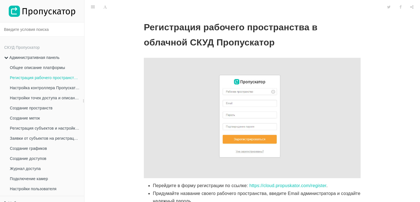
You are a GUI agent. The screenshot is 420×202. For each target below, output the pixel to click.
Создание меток (25, 118)
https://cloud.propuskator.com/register (288, 171)
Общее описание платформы (37, 67)
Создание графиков (28, 148)
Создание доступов (28, 158)
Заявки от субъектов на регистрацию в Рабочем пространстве (47, 138)
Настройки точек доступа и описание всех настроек (47, 98)
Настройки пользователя (33, 189)
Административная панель (32, 57)
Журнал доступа (25, 168)
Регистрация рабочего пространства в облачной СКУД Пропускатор (47, 77)
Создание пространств (31, 108)
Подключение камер (29, 178)
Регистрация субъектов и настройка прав (47, 128)
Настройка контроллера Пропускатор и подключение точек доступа (47, 88)
